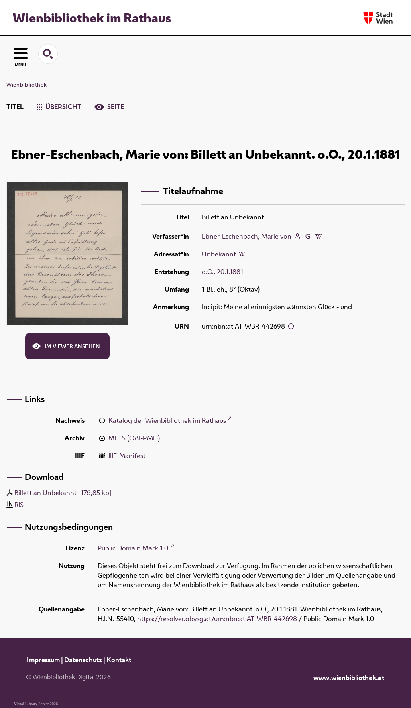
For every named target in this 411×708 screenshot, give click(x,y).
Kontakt (118, 659)
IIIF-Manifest (127, 455)
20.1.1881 (230, 271)
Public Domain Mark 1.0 (133, 548)
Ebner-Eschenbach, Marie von (246, 236)
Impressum (43, 659)
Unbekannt (219, 254)
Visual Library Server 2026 (36, 704)
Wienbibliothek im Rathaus (92, 17)
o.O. (208, 271)
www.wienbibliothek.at (348, 677)
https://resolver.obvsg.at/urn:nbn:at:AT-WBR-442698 (217, 618)
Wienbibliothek (26, 84)
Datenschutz (83, 659)
